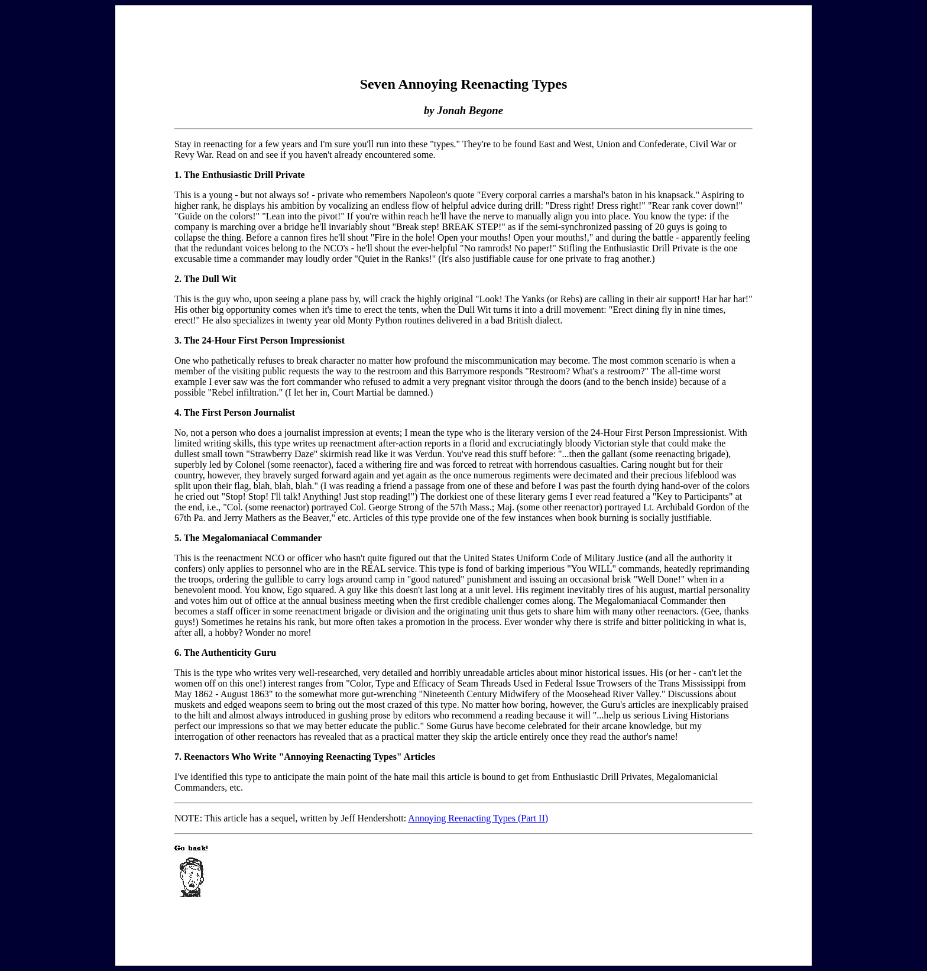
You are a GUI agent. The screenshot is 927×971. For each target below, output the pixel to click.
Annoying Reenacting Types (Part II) (478, 818)
